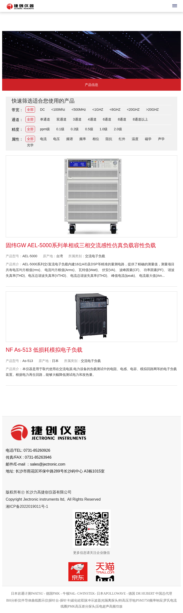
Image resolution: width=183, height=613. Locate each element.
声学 (161, 139)
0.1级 (60, 129)
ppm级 (45, 129)
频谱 (69, 139)
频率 (82, 139)
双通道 (61, 119)
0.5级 (89, 129)
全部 (30, 109)
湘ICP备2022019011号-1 (27, 506)
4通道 (92, 119)
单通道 (45, 119)
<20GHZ (133, 109)
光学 (30, 145)
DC (42, 109)
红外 (122, 139)
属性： (17, 139)
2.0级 (118, 129)
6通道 (107, 119)
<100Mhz (58, 109)
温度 (135, 139)
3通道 (77, 119)
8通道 (122, 119)
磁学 (148, 139)
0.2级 (75, 129)
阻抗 (109, 139)
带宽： (17, 110)
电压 (56, 139)
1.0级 (103, 129)
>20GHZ (152, 109)
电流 (43, 139)
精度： (17, 129)
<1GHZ (97, 109)
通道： (17, 120)
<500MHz (78, 109)
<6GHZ (115, 109)
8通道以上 (140, 119)
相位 (95, 139)
